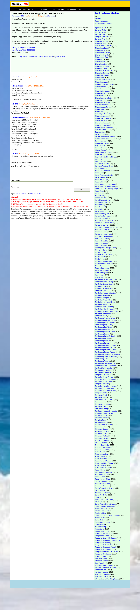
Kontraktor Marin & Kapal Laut (106, 227)
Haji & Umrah (100, 145)
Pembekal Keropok (102, 297)
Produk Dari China (101, 443)
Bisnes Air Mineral (101, 41)
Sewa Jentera (100, 497)
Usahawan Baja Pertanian (104, 565)
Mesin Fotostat (100, 252)
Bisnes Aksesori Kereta (103, 46)
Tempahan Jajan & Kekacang (106, 538)
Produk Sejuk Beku (102, 445)
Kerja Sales (99, 209)
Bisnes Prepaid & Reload (104, 98)
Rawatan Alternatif (102, 474)
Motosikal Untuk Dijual (103, 266)
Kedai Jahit (99, 182)
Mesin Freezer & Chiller (104, 254)
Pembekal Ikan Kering (103, 291)
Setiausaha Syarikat (102, 492)
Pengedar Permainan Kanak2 (106, 386)
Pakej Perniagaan (101, 21)
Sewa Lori (98, 502)
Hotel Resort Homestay (103, 152)
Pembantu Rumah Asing (104, 282)
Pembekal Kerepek (102, 295)
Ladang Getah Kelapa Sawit (27, 56)
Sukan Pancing (100, 526)
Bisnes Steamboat (101, 116)
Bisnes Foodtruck (101, 64)
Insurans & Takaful (102, 164)
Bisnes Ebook (100, 62)
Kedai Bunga (100, 168)
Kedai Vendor (100, 193)
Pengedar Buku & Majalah (105, 379)
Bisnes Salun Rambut (103, 105)
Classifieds (22, 9)
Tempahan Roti (100, 556)
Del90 (15, 104)
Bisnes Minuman (101, 87)
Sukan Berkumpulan (102, 522)
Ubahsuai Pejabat (101, 558)
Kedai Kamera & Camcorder (105, 184)
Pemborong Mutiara (102, 341)
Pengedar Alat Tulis (102, 375)
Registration (71, 9)
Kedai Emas (99, 173)
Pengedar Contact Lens (103, 381)
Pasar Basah (99, 275)
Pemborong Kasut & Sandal (105, 336)
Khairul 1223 (18, 86)
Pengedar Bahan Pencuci (104, 377)
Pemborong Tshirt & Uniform (106, 356)
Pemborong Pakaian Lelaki (105, 347)
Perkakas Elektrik (101, 422)
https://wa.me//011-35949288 (23, 48)
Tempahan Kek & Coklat (104, 545)
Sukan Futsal (100, 524)
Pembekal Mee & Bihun (104, 306)
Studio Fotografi (101, 508)
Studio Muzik (100, 517)
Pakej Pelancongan (102, 268)
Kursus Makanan (101, 243)
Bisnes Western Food (103, 130)
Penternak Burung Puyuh (104, 400)
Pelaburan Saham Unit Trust (105, 279)
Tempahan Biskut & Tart (104, 533)
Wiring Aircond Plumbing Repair (107, 579)
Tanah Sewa (99, 529)
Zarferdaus (17, 77)
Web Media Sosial (101, 576)
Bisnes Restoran (101, 100)
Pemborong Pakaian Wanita (105, 352)
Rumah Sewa (100, 477)
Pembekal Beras (101, 286)
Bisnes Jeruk (99, 77)
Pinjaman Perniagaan (103, 438)
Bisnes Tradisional (102, 123)
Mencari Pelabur (101, 250)
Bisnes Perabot (100, 96)
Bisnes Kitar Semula (102, 80)
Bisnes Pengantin (101, 93)
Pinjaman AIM (100, 427)
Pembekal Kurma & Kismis (105, 302)
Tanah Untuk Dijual (46, 56)
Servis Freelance (101, 481)
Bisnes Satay (99, 109)
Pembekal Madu (101, 304)
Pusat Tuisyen (100, 470)
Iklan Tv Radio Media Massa (105, 157)
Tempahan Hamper (102, 536)
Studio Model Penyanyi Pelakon (107, 515)
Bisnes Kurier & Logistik (104, 84)
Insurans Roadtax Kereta (104, 166)
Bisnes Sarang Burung (103, 107)
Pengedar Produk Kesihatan (105, 390)
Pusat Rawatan (100, 465)
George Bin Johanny (20, 117)
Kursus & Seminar (102, 238)
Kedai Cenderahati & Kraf (104, 170)
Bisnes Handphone (102, 66)
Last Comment (50, 16)
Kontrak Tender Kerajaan (104, 220)
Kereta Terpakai (101, 198)
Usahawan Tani (100, 570)
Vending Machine (101, 572)
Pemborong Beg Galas (103, 325)
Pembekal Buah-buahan (104, 288)
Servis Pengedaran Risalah (105, 488)
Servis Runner (100, 490)
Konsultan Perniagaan (103, 23)
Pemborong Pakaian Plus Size (106, 350)
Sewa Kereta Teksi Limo (104, 499)
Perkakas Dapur (101, 420)
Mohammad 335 (18, 16)
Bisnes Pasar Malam (102, 89)
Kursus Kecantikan (102, 241)
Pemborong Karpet (102, 334)
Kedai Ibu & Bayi (101, 179)
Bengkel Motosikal (102, 37)
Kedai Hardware (101, 177)
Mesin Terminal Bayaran (104, 263)
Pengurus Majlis (101, 393)
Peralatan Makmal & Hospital (106, 411)
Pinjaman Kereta (101, 434)
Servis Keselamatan (102, 483)
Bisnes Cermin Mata (102, 52)
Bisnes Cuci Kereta (102, 55)
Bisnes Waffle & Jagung (104, 127)
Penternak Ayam (101, 397)
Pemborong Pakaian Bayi (104, 343)
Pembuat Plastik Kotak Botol (105, 365)
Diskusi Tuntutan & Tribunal (105, 136)
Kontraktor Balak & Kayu (104, 223)
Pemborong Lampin (102, 338)
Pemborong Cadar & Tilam (105, 331)
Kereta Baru (99, 195)
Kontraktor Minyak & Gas (104, 229)
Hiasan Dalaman (101, 148)
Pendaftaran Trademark (103, 372)
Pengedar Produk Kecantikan (105, 388)
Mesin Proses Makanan (103, 261)
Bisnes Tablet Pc (101, 121)
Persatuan (98, 19)
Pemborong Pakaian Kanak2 (105, 345)
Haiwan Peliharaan (102, 143)
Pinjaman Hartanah (102, 429)
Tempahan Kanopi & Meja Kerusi (107, 540)
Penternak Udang (101, 409)
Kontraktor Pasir (101, 232)
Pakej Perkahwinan (102, 270)
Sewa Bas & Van (101, 495)
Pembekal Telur (101, 316)
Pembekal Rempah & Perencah (106, 311)
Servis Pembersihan (102, 486)
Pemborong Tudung (102, 361)
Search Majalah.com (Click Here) (107, 13)
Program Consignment (103, 447)
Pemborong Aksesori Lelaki (105, 318)
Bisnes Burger (100, 50)
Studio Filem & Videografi (105, 506)
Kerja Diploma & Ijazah (103, 200)
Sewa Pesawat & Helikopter (105, 504)
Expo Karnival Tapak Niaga (105, 139)
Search (30, 9)
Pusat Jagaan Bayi (101, 454)
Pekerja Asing (100, 277)
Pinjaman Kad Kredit (102, 431)
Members (61, 9)
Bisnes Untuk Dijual (102, 125)
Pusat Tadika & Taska (103, 468)
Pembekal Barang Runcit (104, 284)
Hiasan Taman (100, 150)
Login (80, 9)
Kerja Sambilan (100, 211)
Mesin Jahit (99, 259)
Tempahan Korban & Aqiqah (105, 547)
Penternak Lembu (101, 406)
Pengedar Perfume (102, 384)
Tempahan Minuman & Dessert (106, 551)
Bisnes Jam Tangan (102, 75)
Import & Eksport (101, 159)
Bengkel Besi (100, 32)
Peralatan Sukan (101, 415)
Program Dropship (102, 449)
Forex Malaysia (100, 141)
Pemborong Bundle (102, 329)
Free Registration (21, 194)
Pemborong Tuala (101, 359)
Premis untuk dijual (102, 440)
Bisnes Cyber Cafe (101, 57)
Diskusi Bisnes (100, 134)
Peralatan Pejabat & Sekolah (105, 413)
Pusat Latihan (100, 456)
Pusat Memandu (101, 458)
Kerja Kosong (100, 204)
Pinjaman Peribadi (102, 436)
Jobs (36, 9)
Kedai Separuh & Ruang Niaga (106, 189)
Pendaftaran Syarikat (102, 370)
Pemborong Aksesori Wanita (105, 320)
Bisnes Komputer (101, 82)
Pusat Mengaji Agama (103, 461)
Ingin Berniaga (100, 161)
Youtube (52, 9)
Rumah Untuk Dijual (102, 479)
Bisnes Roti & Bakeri (102, 102)
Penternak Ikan (100, 402)
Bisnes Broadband (102, 48)
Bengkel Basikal (101, 30)
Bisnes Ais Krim (100, 43)
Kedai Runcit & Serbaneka (105, 186)
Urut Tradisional (101, 563)
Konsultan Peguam (102, 213)
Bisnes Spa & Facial (102, 114)
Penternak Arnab (101, 395)
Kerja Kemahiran (101, 202)
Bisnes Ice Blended (102, 73)
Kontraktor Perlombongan (105, 236)
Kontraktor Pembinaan (103, 234)
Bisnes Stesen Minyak (103, 118)
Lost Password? (35, 194)
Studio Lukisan (100, 513)
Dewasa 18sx (100, 132)
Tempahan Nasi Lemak (103, 554)
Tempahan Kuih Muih (103, 549)
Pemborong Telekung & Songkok (107, 354)
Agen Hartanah (59, 56)
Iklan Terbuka (100, 155)
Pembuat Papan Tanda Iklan (105, 363)
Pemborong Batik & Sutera (105, 322)
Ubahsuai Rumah (101, 561)
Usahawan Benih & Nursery (105, 567)
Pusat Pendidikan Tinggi (104, 463)
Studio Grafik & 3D (102, 511)
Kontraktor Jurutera (102, 225)
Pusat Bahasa (100, 452)
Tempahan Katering (102, 542)
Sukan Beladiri (100, 520)
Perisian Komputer (102, 418)
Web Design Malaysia (103, 574)
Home (13, 9)
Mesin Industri (100, 257)
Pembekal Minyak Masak (104, 309)
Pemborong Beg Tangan (104, 327)
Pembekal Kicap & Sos (103, 300)
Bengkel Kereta (100, 34)
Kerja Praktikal (100, 207)
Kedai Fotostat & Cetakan (104, 175)
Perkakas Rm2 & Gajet (103, 424)
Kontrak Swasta (101, 218)
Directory (43, 9)
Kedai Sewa (99, 191)
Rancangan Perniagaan (103, 472)
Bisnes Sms (99, 111)
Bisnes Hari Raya (101, 68)
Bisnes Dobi (99, 59)
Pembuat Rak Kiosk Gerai (104, 368)
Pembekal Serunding (103, 313)
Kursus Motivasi (101, 245)
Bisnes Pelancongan (102, 91)
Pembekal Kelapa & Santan (105, 293)
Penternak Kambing (102, 404)
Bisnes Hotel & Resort (103, 71)
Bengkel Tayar (100, 39)
